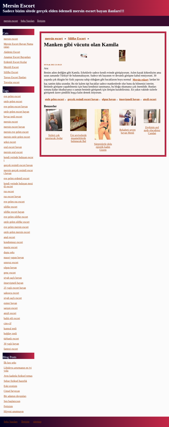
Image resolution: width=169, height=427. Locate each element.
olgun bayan (109, 99)
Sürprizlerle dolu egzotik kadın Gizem (103, 147)
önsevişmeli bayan (129, 99)
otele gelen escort (54, 99)
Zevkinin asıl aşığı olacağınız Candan (152, 130)
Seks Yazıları (27, 20)
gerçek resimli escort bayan (83, 99)
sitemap (37, 421)
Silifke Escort (77, 38)
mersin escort (11, 20)
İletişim (41, 20)
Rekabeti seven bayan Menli (127, 131)
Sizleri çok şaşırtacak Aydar (54, 137)
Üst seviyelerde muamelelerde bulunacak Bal (78, 138)
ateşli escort (149, 99)
